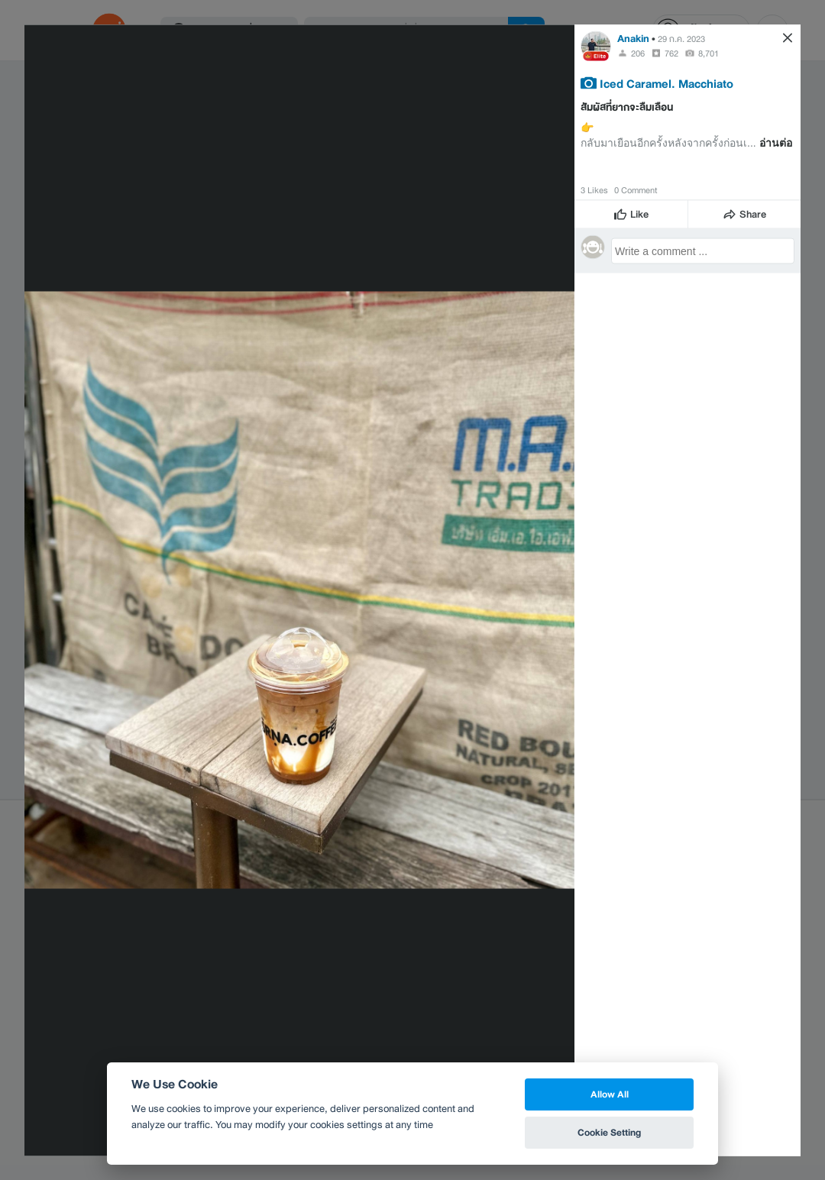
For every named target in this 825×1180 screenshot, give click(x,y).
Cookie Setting (609, 1132)
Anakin (633, 38)
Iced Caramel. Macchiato (666, 82)
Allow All (609, 1094)
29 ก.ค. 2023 (681, 38)
